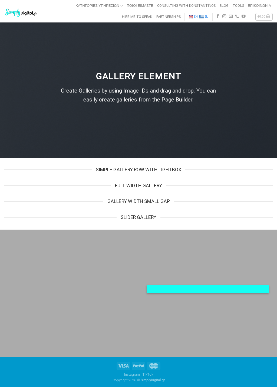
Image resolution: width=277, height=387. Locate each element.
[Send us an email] (231, 16)
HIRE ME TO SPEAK (137, 17)
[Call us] (237, 16)
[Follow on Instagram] (224, 16)
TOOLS (238, 6)
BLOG (224, 6)
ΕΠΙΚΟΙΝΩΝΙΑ (259, 6)
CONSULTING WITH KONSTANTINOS (186, 6)
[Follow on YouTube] (244, 16)
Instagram (132, 374)
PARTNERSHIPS (168, 17)
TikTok (147, 374)
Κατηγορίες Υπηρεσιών (99, 5)
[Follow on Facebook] (218, 16)
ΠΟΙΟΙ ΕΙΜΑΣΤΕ (140, 6)
